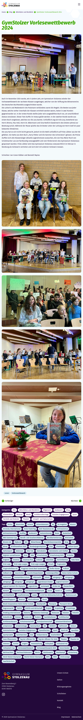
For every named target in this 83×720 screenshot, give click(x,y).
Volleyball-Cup (9, 648)
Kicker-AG (56, 586)
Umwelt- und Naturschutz (43, 519)
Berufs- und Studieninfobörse (31, 538)
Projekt (48, 608)
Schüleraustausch (10, 622)
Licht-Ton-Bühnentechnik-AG (51, 595)
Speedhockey (44, 630)
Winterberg (72, 652)
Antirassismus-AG (9, 533)
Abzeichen (20, 524)
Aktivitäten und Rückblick (24, 12)
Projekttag (59, 608)
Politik (19, 608)
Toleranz (6, 644)
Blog (10, 12)
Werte (37, 652)
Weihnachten (8, 652)
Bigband (18, 542)
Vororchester (65, 648)
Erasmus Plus (28, 560)
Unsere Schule (62, 673)
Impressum (65, 717)
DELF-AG (30, 551)
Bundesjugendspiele (38, 546)
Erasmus (16, 560)
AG (53, 524)
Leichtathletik (8, 595)
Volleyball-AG (62, 644)
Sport (75, 514)
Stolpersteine (42, 635)
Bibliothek (69, 538)
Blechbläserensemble (52, 542)
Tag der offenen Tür (27, 639)
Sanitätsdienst (50, 617)
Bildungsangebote (64, 687)
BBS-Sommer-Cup (10, 538)
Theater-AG (74, 639)
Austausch (59, 510)
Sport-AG (64, 630)
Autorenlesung (45, 533)
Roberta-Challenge (41, 613)
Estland (39, 560)
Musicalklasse (33, 599)
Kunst (50, 591)
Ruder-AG (28, 617)
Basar (57, 533)
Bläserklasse (36, 542)
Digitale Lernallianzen (11, 555)
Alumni (73, 524)
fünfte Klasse (55, 569)
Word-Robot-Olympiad (12, 657)
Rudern (38, 617)
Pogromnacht (8, 608)
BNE (73, 542)
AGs (14, 510)
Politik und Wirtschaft (33, 608)
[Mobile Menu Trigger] (79, 4)
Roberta (27, 613)
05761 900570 (7, 689)
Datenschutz (76, 717)
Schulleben (61, 694)
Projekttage (70, 608)
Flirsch (50, 564)
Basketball (67, 533)
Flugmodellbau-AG (10, 569)
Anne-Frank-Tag (30, 529)
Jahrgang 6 (7, 582)
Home (4, 12)
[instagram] (3, 694)
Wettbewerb (48, 652)
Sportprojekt (8, 635)
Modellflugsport (9, 599)
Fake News (75, 560)
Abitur (10, 524)
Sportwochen (21, 635)
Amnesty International (12, 529)
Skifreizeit (63, 626)
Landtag (68, 591)
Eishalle (70, 555)
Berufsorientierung (54, 538)
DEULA (74, 551)
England (6, 560)
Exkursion (49, 560)
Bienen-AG (7, 542)
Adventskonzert (42, 524)
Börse (5, 546)
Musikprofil (41, 604)
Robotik (76, 613)
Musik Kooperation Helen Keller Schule (18, 604)
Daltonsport (7, 551)
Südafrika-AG (69, 635)
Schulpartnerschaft (44, 622)
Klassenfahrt (8, 514)
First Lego (6, 564)
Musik (28, 514)
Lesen (34, 595)
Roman (18, 617)
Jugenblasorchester (45, 582)
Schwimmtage (21, 626)
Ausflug (22, 533)
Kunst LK (58, 591)
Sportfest (74, 630)
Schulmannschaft (27, 622)
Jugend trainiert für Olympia (14, 586)
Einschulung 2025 (57, 555)
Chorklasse (60, 546)
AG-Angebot (62, 524)
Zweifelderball (8, 661)
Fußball (66, 569)
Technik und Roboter (11, 519)
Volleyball (49, 644)
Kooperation (17, 591)
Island (47, 577)
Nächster (74, 501)
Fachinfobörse (62, 560)
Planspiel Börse (66, 604)
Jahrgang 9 (30, 582)
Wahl (75, 648)
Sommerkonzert (9, 630)
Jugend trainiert (62, 582)
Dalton (59, 680)
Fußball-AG (7, 573)
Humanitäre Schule (22, 577)
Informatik (37, 577)
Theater (26, 519)
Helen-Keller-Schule (70, 573)
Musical (19, 514)
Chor (51, 546)
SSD (31, 635)
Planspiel (52, 604)
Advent (30, 524)
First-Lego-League (38, 564)
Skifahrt (52, 626)
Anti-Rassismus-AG (46, 529)
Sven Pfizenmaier (10, 639)
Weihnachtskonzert (24, 652)
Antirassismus (62, 529)
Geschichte (19, 573)
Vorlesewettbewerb (25, 648)
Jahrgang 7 (19, 582)
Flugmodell (61, 564)
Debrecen (19, 551)
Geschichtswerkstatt (35, 573)
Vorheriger (9, 501)
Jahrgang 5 (69, 577)
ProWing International (11, 613)
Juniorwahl (45, 586)
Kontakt (60, 700)
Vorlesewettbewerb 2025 (46, 648)
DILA (25, 555)
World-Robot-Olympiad (33, 657)
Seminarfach (35, 626)
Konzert (6, 591)
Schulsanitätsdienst (63, 622)
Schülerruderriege (41, 514)
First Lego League (20, 564)
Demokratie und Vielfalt (58, 551)
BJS (26, 542)
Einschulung (42, 555)
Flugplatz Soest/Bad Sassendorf (33, 569)
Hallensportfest (52, 573)
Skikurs (73, 626)
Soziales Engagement (60, 514)
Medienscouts (71, 595)
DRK (32, 555)
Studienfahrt (56, 635)
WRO (55, 657)
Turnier (15, 644)
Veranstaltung (36, 644)
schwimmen (7, 626)
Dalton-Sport (73, 546)
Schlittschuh (64, 617)
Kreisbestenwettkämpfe (35, 591)
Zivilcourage (65, 657)
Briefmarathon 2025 (18, 546)
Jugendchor (33, 586)
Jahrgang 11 (57, 577)
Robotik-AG (7, 617)
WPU (48, 657)
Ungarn (25, 644)
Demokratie (41, 551)
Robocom (55, 613)
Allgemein (47, 510)
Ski (45, 626)
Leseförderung (23, 595)
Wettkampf (60, 652)
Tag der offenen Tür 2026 (47, 639)
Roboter (66, 613)
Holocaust (7, 577)
